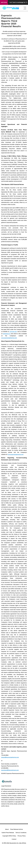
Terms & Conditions (20, 832)
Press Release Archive (16, 829)
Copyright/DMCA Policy (9, 836)
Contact (14, 839)
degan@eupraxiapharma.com (10, 757)
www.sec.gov (13, 331)
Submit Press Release (8, 832)
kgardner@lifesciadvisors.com (10, 770)
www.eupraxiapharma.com (9, 338)
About (7, 829)
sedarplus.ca (6, 333)
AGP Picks (4, 2)
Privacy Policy (22, 836)
